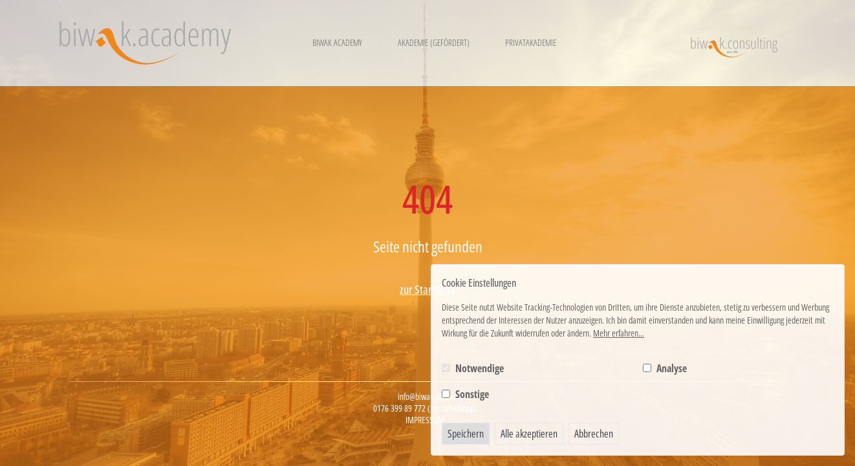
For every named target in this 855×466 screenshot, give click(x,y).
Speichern (466, 434)
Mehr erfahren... (618, 333)
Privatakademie (530, 42)
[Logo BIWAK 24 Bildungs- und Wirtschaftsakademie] (145, 43)
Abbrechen (593, 434)
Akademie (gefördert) (434, 42)
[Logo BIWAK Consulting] (733, 43)
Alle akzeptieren (529, 434)
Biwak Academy (337, 42)
